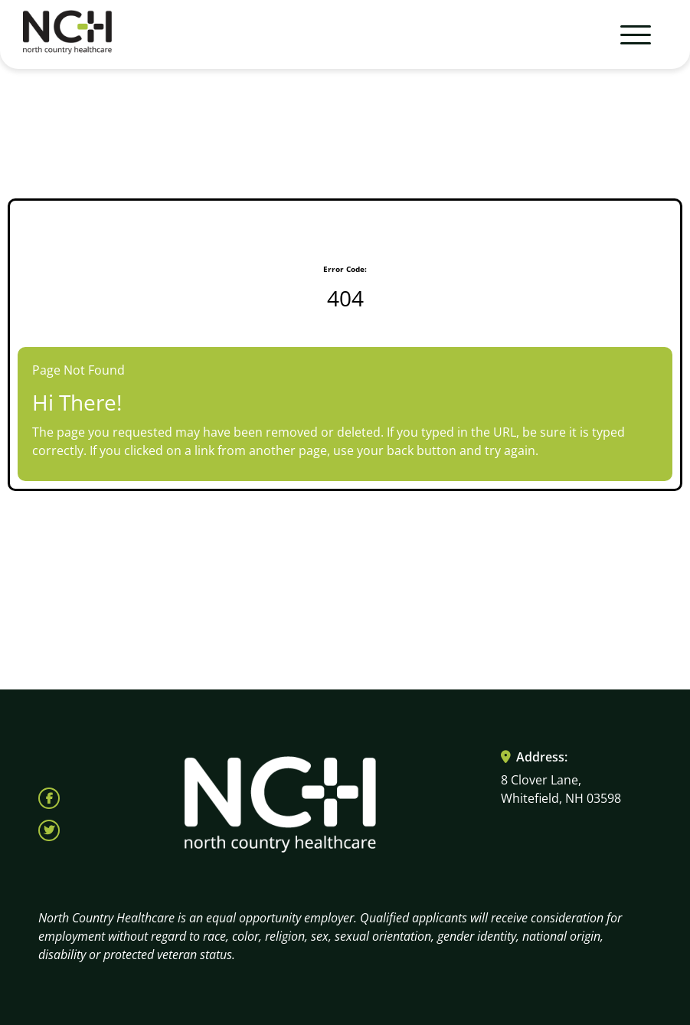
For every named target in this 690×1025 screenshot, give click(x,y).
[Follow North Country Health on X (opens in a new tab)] (49, 830)
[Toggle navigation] (628, 34)
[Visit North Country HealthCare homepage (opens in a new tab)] (67, 35)
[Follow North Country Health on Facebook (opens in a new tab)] (49, 798)
